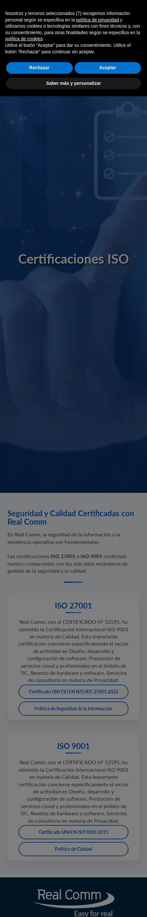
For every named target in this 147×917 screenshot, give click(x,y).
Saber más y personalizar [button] (73, 83)
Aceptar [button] (107, 67)
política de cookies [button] (24, 38)
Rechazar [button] (39, 67)
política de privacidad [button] (97, 19)
